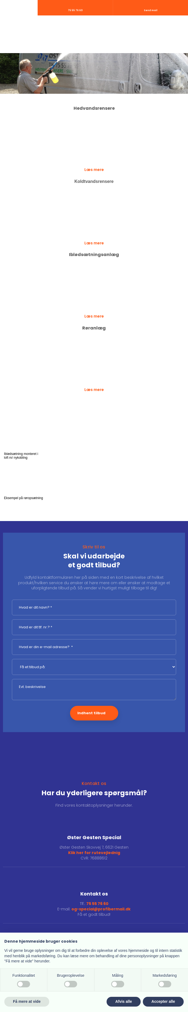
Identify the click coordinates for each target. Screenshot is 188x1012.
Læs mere (94, 169)
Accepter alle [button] (163, 1001)
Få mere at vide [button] (27, 1001)
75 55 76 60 (97, 903)
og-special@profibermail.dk (101, 909)
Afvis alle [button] (123, 1001)
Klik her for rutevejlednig (94, 852)
